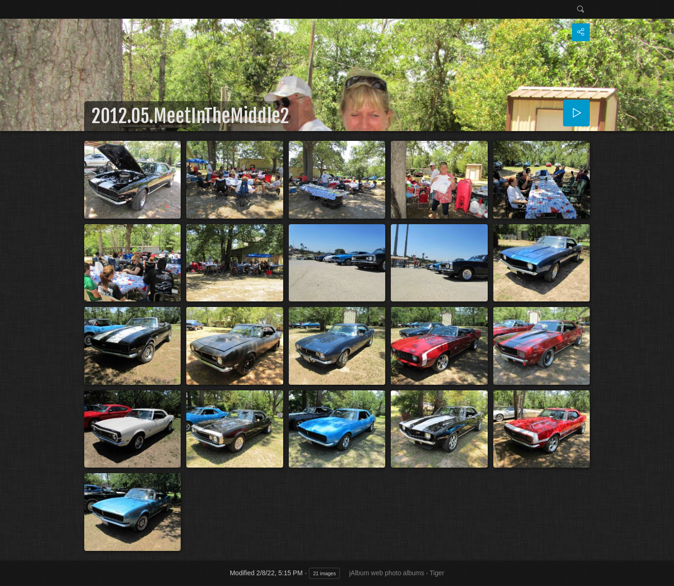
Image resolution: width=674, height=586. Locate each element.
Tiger (437, 573)
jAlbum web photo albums (386, 573)
